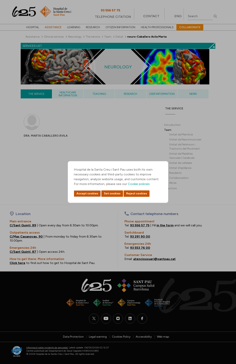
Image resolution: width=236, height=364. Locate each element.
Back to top (226, 339)
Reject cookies (136, 193)
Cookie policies (139, 184)
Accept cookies (87, 193)
